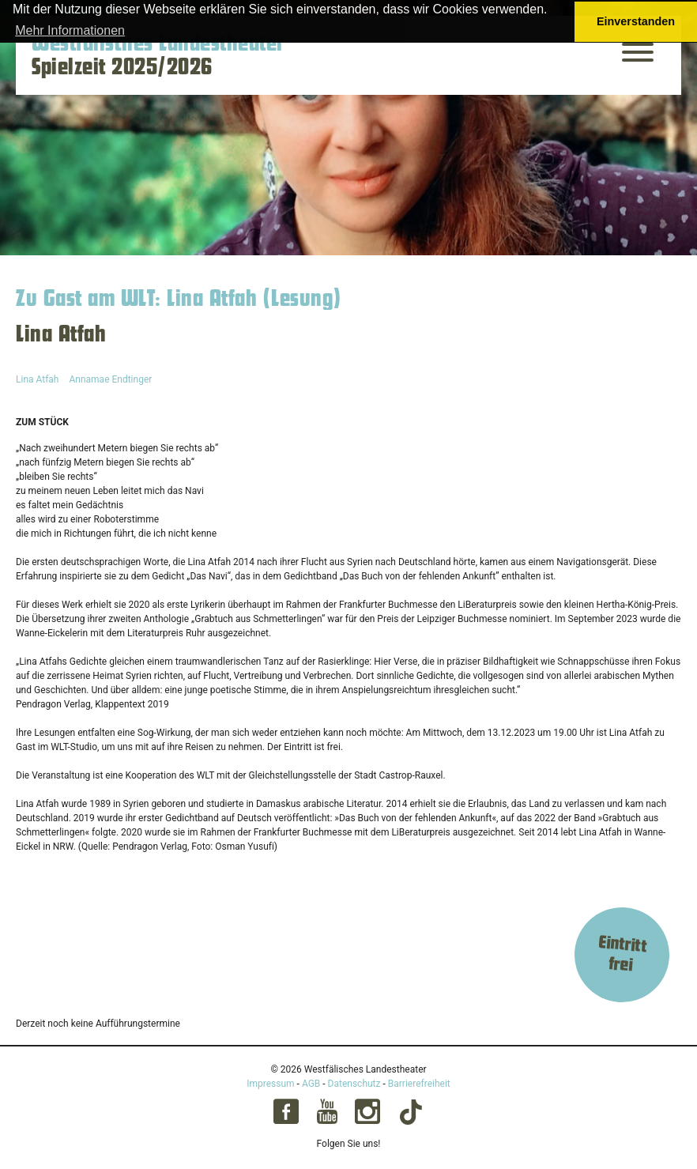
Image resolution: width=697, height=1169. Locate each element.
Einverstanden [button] (636, 21)
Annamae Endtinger (110, 379)
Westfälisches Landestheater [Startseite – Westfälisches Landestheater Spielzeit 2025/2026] (158, 43)
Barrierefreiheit (419, 1083)
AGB (311, 1083)
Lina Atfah (37, 379)
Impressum (270, 1083)
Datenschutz (354, 1083)
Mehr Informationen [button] (70, 30)
